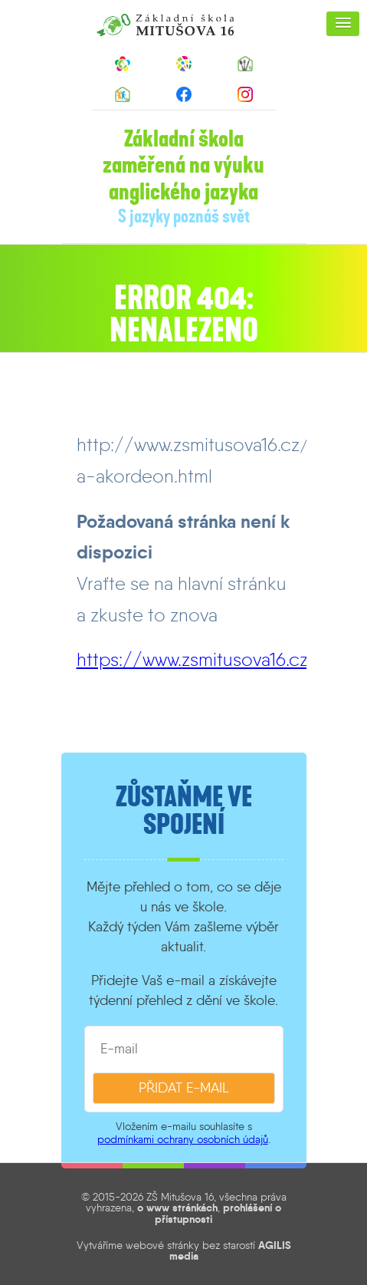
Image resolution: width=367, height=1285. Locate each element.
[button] (342, 24)
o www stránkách (177, 1207)
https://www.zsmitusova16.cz (192, 659)
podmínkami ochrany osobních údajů (182, 1139)
